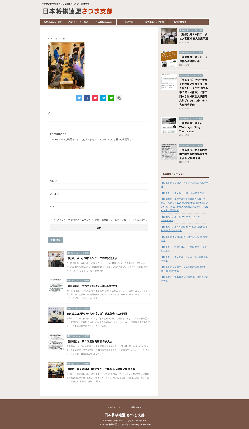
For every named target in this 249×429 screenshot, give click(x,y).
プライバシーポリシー (116, 407)
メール (54, 194)
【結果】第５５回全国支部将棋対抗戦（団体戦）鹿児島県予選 (183, 269)
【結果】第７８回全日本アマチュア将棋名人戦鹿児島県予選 (101, 369)
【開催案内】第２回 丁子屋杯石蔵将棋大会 (182, 192)
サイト (53, 207)
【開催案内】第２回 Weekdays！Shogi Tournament (190, 127)
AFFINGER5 (145, 424)
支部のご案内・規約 (53, 22)
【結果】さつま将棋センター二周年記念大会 (92, 258)
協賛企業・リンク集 (154, 22)
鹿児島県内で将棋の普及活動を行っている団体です (124, 420)
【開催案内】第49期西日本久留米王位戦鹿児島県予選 (184, 279)
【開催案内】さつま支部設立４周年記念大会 (92, 286)
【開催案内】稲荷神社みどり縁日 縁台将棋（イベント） (184, 248)
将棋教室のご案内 (104, 22)
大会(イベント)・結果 (78, 22)
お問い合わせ (180, 22)
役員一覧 (129, 22)
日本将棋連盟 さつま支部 (124, 415)
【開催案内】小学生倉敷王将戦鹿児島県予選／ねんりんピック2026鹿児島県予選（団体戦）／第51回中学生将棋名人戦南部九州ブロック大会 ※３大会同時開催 (193, 92)
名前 (53, 181)
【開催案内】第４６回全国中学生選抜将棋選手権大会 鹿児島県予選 (193, 154)
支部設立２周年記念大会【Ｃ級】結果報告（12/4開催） (98, 313)
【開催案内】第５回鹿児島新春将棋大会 (89, 341)
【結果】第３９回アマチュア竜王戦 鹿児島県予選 (184, 184)
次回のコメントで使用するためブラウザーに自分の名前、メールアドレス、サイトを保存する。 (100, 220)
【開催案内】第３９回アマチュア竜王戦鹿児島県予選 (184, 259)
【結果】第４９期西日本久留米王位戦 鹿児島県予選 (184, 238)
